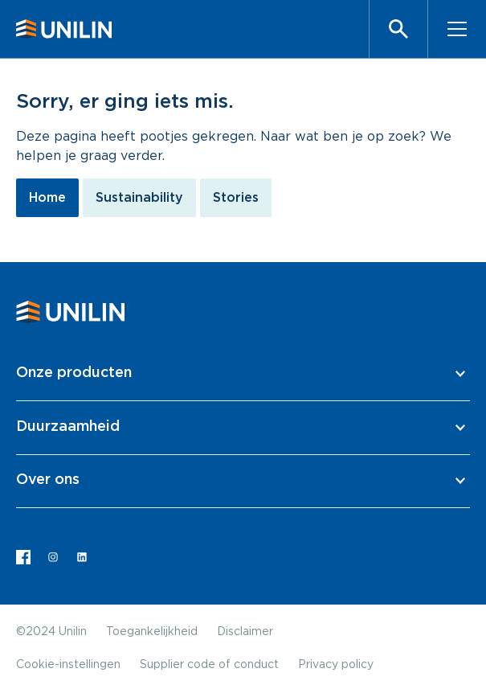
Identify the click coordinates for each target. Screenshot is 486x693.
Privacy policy (336, 664)
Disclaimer (245, 632)
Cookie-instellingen (68, 664)
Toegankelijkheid (152, 632)
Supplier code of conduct (209, 664)
